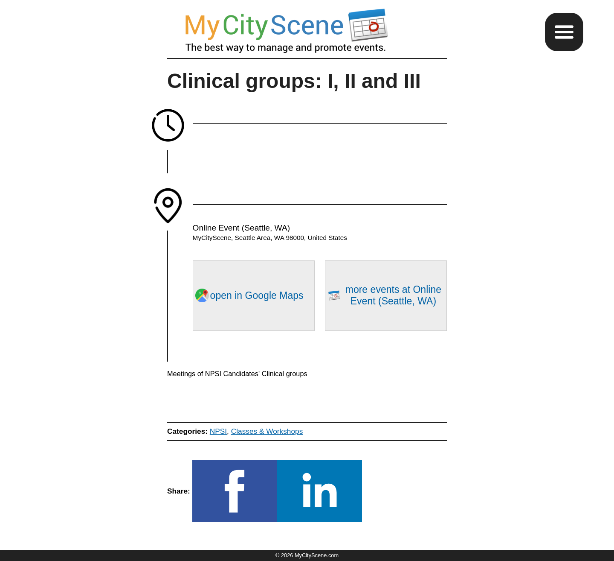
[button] (564, 32)
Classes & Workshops (267, 431)
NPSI (218, 431)
